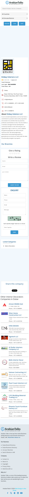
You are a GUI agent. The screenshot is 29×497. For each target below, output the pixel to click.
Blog (22, 23)
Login (14, 23)
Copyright (5, 464)
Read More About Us (14, 437)
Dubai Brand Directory (8, 445)
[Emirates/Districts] (14, 18)
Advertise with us (7, 469)
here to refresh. (21, 223)
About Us (5, 461)
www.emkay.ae (8, 107)
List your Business (7, 450)
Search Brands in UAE (8, 452)
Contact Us (5, 459)
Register (7, 23)
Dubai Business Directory (9, 447)
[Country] (14, 14)
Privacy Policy (6, 466)
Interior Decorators (10, 246)
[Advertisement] (14, 42)
